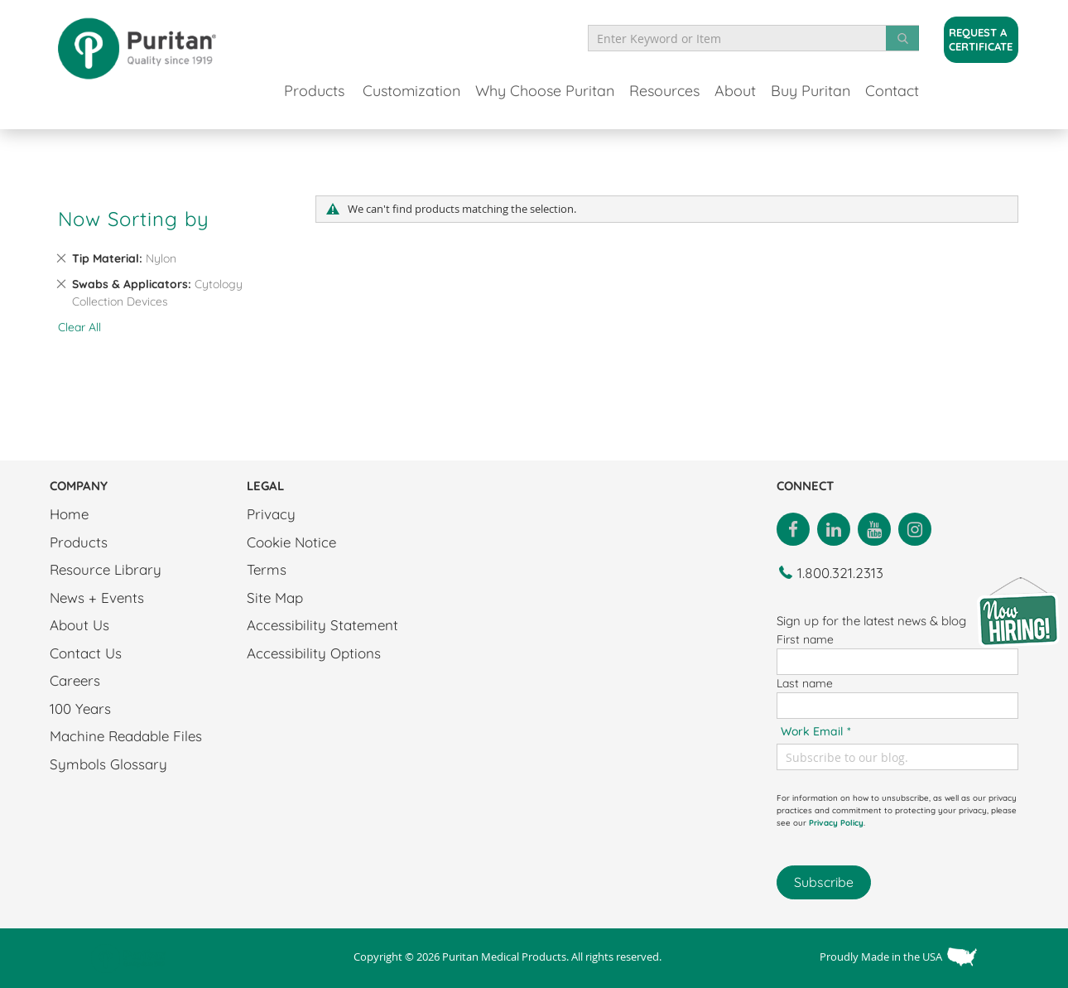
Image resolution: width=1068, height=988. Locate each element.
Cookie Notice (291, 542)
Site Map (275, 597)
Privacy (271, 514)
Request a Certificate (981, 39)
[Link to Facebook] (793, 527)
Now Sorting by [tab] (133, 218)
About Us (79, 625)
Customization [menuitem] (411, 90)
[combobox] (753, 38)
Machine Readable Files (126, 736)
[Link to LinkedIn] (833, 527)
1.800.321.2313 (840, 572)
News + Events (97, 597)
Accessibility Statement (322, 625)
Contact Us (86, 653)
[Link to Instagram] (914, 527)
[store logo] (137, 48)
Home (69, 514)
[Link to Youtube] (874, 527)
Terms (266, 569)
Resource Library (105, 569)
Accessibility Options (314, 653)
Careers (75, 680)
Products (79, 542)
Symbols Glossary (108, 764)
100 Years (80, 708)
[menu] (601, 91)
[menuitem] (314, 93)
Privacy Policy (836, 822)
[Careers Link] (1018, 611)
